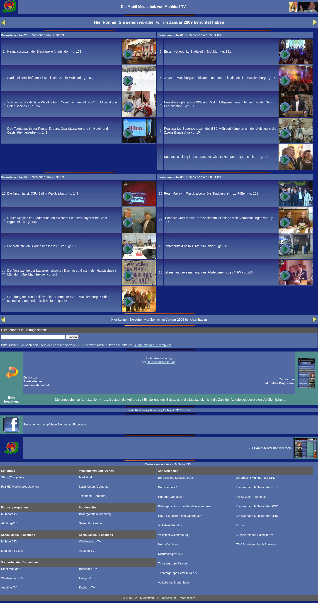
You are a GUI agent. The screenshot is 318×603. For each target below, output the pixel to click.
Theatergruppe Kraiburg (173, 563)
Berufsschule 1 (167, 487)
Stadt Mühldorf (10, 569)
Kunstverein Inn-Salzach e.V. (255, 535)
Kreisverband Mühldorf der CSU (257, 487)
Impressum (168, 598)
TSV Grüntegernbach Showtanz (257, 544)
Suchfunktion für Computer (152, 345)
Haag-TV (85, 578)
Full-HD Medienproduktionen (20, 486)
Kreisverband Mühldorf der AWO (257, 506)
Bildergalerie (95, 514)
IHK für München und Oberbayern (180, 516)
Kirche (240, 525)
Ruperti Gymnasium (171, 496)
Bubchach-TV (88, 569)
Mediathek (86, 477)
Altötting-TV (9, 523)
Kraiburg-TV (87, 587)
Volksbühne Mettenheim (173, 582)
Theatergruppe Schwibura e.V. (178, 573)
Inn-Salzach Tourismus (251, 496)
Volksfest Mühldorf (170, 525)
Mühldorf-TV (9, 514)
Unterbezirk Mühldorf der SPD (255, 477)
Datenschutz (187, 598)
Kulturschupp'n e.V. (170, 554)
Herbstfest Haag (168, 544)
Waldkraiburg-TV (90, 541)
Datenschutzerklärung (161, 362)
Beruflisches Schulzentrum (175, 477)
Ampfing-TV (9, 587)
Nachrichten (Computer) (95, 486)
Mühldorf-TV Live (12, 550)
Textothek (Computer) (93, 496)
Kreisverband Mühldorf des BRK (257, 516)
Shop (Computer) (12, 477)
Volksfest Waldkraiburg (173, 535)
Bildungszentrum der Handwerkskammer (184, 506)
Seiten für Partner (90, 523)
